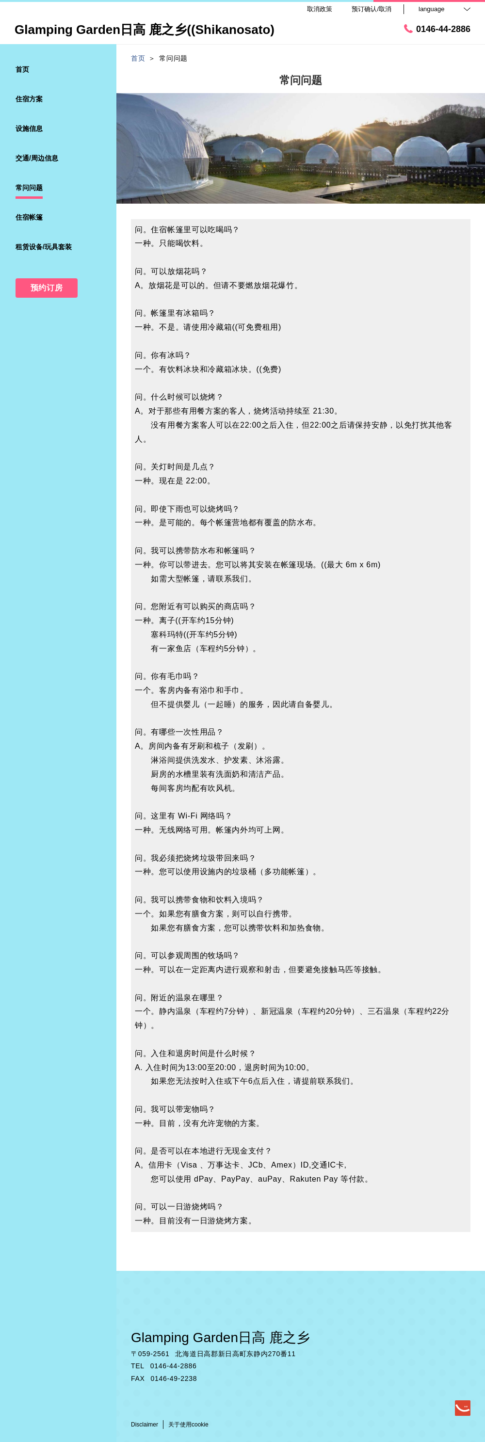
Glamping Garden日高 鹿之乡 (220, 1337)
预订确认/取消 (371, 9)
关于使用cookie (188, 1424)
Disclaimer (144, 1424)
